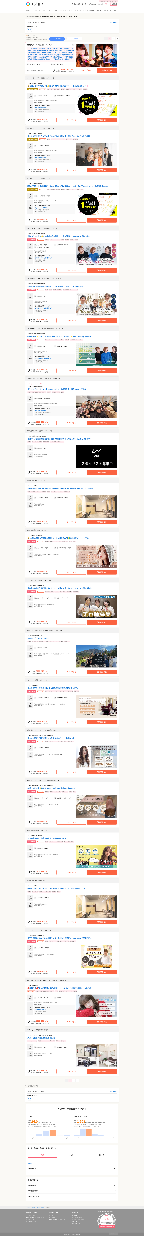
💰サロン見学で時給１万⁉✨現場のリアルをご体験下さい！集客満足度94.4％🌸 (57, 86)
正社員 (29, 30)
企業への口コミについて (33, 1221)
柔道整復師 (90, 10)
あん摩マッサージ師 (110, 10)
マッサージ (80, 10)
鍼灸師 (99, 10)
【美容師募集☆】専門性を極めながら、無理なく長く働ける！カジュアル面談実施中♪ (59, 588)
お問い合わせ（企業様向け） (57, 1219)
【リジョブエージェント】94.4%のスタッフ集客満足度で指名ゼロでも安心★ (56, 389)
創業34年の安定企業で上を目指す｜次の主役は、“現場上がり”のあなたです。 (57, 286)
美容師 (28, 10)
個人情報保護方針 (77, 1217)
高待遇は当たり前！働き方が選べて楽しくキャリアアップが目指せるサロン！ (56, 888)
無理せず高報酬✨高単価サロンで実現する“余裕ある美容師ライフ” (52, 788)
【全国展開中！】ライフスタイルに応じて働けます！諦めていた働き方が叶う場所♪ (59, 136)
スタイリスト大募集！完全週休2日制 (41, 1038)
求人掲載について (104, 1)
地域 (42, 1155)
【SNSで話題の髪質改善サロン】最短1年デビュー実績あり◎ (50, 738)
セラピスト (70, 10)
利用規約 (74, 1215)
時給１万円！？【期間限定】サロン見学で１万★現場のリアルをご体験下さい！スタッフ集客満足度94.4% (67, 186)
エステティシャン (58, 10)
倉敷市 (42, 1207)
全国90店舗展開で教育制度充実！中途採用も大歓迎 (46, 838)
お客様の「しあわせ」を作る (38, 638)
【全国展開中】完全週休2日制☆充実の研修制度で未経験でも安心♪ (52, 688)
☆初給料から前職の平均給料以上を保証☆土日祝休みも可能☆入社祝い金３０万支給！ (60, 489)
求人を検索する (77, 4)
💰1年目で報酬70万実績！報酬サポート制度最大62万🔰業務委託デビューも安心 (58, 538)
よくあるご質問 (30, 1215)
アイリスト (36, 10)
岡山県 (38, 1207)
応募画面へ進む (107, 70)
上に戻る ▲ (113, 1233)
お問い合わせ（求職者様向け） (35, 1217)
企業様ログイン (113, 1)
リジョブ (28, 1207)
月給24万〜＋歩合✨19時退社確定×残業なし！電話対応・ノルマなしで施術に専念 (58, 236)
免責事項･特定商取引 (78, 1219)
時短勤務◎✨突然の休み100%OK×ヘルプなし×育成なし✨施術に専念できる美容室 (59, 337)
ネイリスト (46, 10)
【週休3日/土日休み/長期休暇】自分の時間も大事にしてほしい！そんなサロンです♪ (59, 439)
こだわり (72, 1155)
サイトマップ (76, 1223)
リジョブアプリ (30, 1219)
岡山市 (30, 1163)
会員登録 (113, 4)
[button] (72, 95)
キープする (86, 70)
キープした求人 (90, 4)
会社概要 (74, 1221)
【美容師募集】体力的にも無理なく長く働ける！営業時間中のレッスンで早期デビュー (60, 938)
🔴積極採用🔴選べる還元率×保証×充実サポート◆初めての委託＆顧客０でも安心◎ (59, 988)
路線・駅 (101, 1155)
